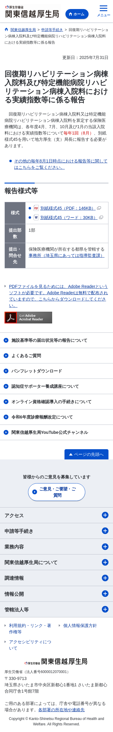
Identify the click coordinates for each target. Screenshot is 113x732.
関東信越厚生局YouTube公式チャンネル (49, 432)
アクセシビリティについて (30, 644)
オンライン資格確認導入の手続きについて (51, 401)
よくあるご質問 (26, 355)
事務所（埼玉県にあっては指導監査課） (67, 255)
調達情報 (56, 578)
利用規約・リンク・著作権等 (30, 628)
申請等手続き (56, 530)
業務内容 (56, 546)
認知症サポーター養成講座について (45, 386)
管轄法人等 (56, 609)
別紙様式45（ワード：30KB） (68, 217)
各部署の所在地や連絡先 (61, 709)
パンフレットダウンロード (36, 371)
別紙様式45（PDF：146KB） (67, 208)
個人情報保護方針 (80, 625)
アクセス (56, 515)
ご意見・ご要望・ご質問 (57, 492)
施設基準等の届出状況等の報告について (49, 340)
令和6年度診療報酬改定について (42, 417)
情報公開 (56, 593)
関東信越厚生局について (56, 562)
